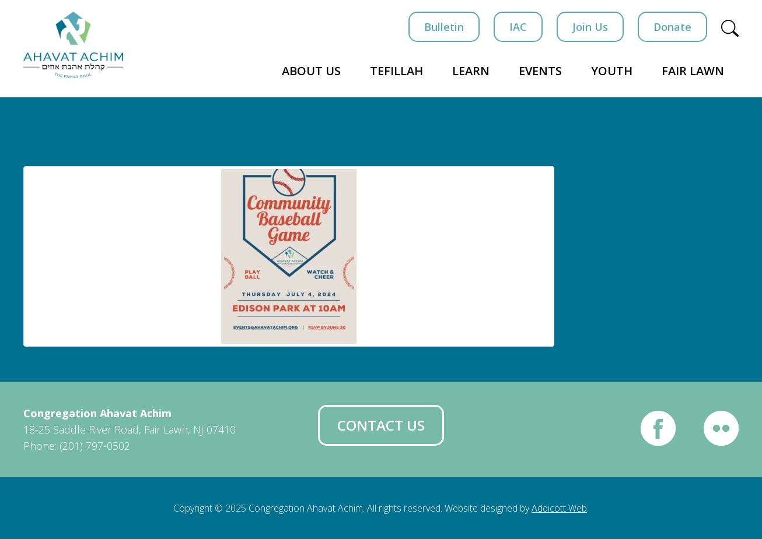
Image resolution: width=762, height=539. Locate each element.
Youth (611, 71)
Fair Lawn (693, 71)
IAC (518, 27)
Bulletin (444, 27)
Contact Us (381, 425)
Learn (471, 71)
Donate (672, 27)
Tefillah (396, 71)
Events (540, 71)
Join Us (590, 27)
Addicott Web (559, 508)
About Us (311, 71)
